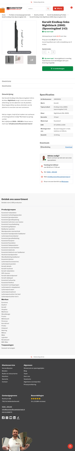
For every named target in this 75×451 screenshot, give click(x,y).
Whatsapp (64, 181)
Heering (4, 330)
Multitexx (4, 312)
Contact (5, 382)
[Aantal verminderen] (44, 52)
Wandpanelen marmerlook (10, 231)
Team (26, 374)
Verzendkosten (7, 368)
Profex (3, 326)
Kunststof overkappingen (10, 285)
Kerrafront (5, 323)
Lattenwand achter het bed (10, 294)
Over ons (27, 376)
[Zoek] (48, 8)
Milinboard (5, 319)
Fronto (3, 316)
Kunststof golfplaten (8, 227)
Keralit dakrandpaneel (9, 275)
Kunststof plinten (7, 259)
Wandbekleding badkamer (10, 257)
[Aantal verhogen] (53, 52)
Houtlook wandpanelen (9, 254)
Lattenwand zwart (7, 289)
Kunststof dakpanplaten (9, 245)
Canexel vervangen (8, 348)
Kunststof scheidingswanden (11, 215)
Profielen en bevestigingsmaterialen (20, 15)
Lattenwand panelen (8, 264)
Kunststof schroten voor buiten (12, 222)
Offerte (58, 8)
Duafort (4, 305)
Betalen (4, 371)
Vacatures (27, 379)
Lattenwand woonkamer (9, 236)
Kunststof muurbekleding (10, 224)
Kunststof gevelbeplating (10, 220)
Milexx (3, 333)
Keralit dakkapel (7, 278)
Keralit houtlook (7, 268)
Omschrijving (6, 81)
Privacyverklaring (30, 384)
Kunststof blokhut (7, 282)
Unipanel (4, 328)
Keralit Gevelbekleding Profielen (56, 15)
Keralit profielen (39, 15)
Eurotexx (4, 302)
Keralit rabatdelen (7, 271)
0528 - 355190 (52, 172)
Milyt (3, 335)
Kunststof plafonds (8, 250)
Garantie (5, 379)
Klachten (5, 376)
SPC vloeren (5, 273)
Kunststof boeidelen (8, 243)
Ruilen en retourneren (9, 374)
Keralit (3, 307)
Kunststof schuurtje (8, 280)
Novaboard (5, 340)
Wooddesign (5, 314)
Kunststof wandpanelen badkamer (13, 234)
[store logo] (14, 8)
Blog (25, 371)
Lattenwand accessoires (10, 261)
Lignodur (4, 337)
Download (68, 147)
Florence (4, 321)
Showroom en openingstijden (34, 368)
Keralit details (6, 266)
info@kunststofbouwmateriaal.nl (58, 177)
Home (3, 15)
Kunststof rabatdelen (8, 213)
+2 (31, 60)
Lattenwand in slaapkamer (10, 287)
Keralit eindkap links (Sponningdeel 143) (14, 17)
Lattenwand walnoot (8, 292)
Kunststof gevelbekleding (10, 238)
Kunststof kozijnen (7, 241)
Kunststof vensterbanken (10, 248)
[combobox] (38, 8)
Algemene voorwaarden (32, 382)
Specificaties (6, 86)
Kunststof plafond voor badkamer (13, 252)
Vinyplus (4, 309)
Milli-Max (4, 342)
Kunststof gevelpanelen (9, 217)
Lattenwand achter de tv (10, 296)
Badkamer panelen (8, 229)
